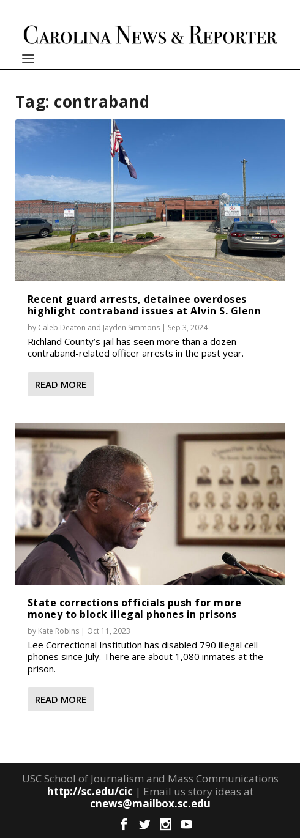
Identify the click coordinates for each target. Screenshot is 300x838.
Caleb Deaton (62, 327)
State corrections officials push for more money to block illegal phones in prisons (135, 608)
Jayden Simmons (131, 327)
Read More (60, 384)
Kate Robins (58, 631)
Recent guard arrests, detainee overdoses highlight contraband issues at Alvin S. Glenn (144, 304)
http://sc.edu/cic (90, 791)
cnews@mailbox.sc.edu (150, 803)
